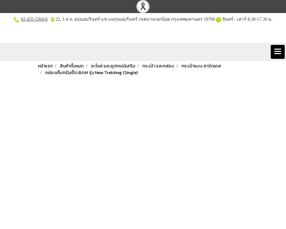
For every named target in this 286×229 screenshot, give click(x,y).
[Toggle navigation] (278, 52)
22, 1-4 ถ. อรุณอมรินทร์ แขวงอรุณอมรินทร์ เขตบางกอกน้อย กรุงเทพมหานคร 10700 (134, 19)
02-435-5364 (32, 19)
